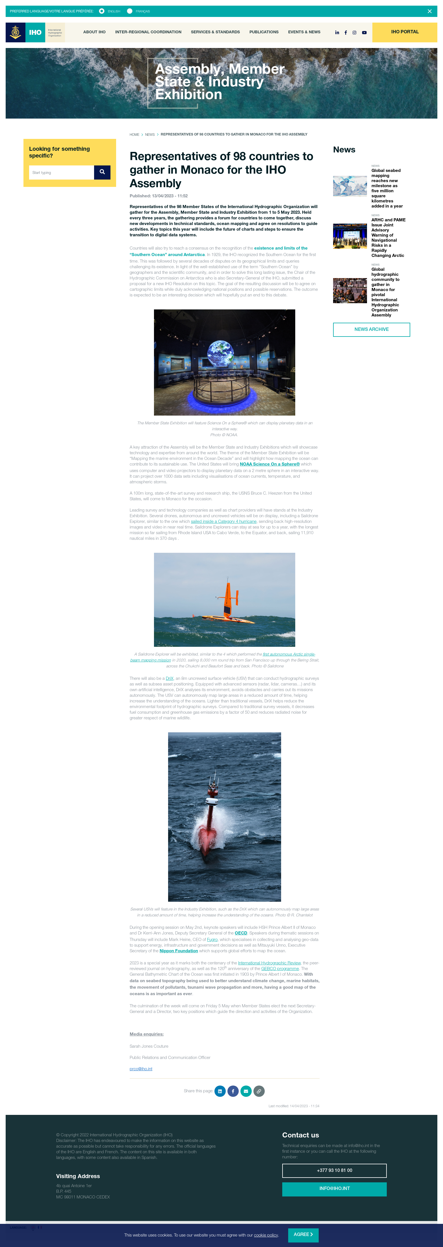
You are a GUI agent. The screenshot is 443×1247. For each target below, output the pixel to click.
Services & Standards (215, 32)
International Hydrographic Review (269, 962)
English (114, 11)
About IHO (94, 32)
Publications (264, 32)
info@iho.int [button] (335, 1189)
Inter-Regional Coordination (148, 32)
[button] (404, 32)
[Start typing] (61, 172)
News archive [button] (372, 330)
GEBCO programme (280, 968)
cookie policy (266, 1234)
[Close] (429, 11)
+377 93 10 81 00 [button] (334, 1171)
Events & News (304, 32)
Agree (303, 1234)
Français (143, 11)
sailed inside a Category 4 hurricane (224, 521)
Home (134, 134)
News (150, 134)
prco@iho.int (141, 1068)
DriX (169, 678)
